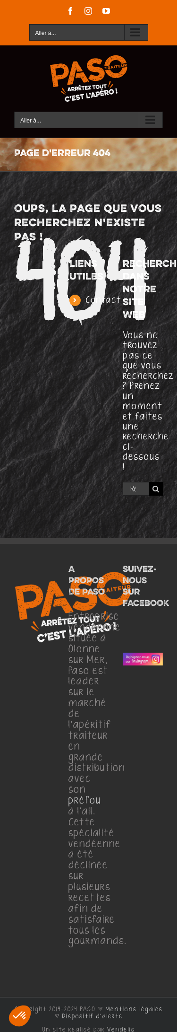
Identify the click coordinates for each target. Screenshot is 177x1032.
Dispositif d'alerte (92, 1016)
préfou (84, 800)
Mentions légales (134, 1009)
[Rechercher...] (136, 489)
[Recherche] (156, 489)
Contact (103, 300)
